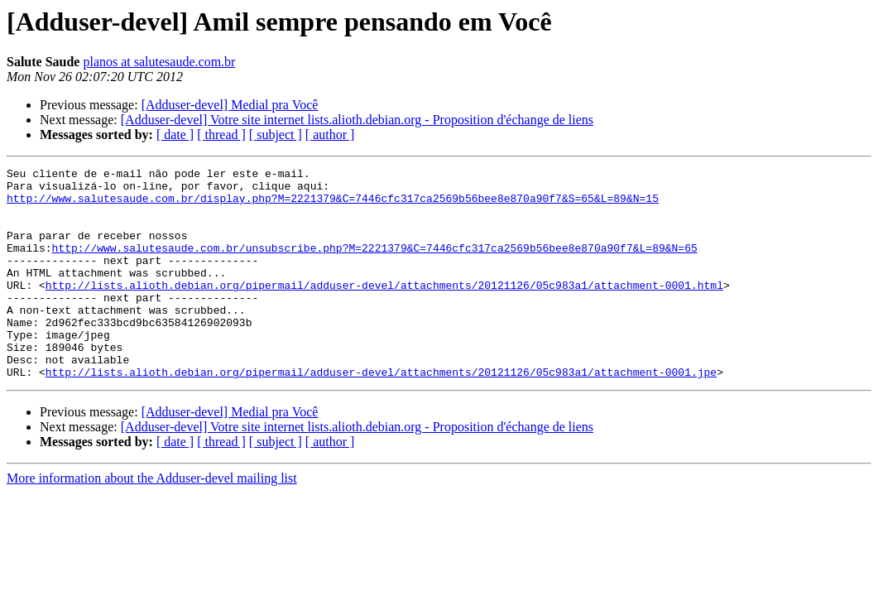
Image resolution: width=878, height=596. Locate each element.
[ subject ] (275, 134)
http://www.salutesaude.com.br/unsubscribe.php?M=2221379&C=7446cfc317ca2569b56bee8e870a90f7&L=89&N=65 (375, 264)
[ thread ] (221, 134)
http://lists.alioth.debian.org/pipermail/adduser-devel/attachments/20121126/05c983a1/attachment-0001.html (384, 309)
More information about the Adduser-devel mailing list (152, 520)
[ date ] (175, 134)
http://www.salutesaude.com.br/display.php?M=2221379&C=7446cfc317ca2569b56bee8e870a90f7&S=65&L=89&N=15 (333, 205)
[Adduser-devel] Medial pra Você (230, 105)
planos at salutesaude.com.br (159, 62)
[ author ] (330, 134)
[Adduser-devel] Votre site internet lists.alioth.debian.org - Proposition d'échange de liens (357, 120)
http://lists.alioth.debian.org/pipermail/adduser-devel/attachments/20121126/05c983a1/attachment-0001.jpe (381, 413)
